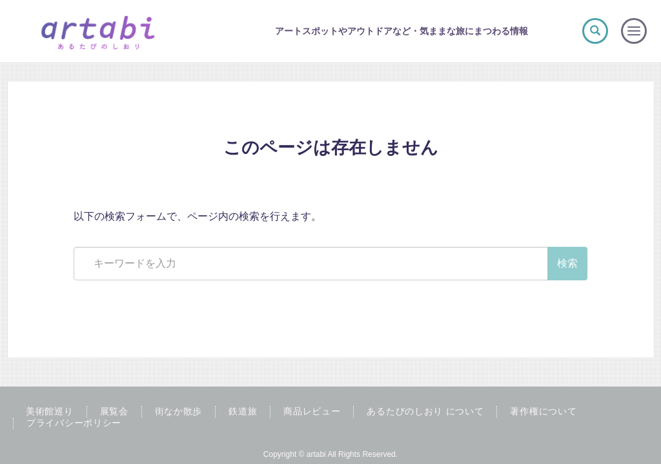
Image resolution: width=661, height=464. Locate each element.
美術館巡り (50, 411)
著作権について (543, 411)
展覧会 (114, 411)
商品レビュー (311, 411)
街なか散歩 (179, 411)
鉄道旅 (243, 411)
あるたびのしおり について (425, 411)
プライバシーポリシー (73, 422)
